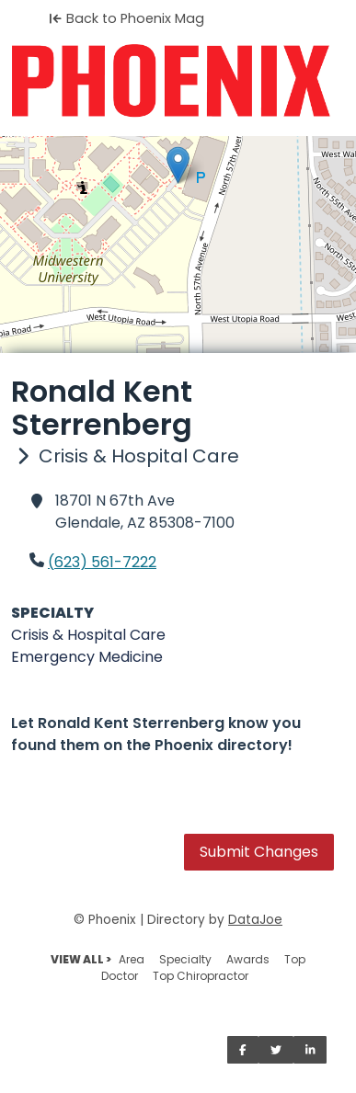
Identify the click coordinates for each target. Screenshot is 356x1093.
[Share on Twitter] (275, 1050)
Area (131, 959)
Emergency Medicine (87, 656)
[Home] (178, 81)
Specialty (185, 959)
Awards (248, 959)
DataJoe (255, 919)
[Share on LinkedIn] (310, 1050)
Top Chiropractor (200, 976)
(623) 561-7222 (102, 562)
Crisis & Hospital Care (88, 634)
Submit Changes (259, 851)
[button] (178, 165)
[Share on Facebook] (242, 1050)
